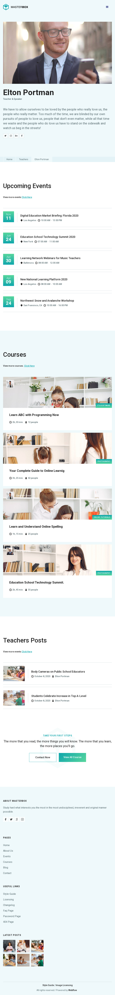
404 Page (8, 921)
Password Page (12, 916)
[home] (15, 7)
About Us (8, 850)
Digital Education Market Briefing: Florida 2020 (49, 215)
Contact (7, 873)
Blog (5, 867)
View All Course (72, 757)
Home (9, 159)
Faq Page (8, 910)
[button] (107, 7)
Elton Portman (42, 159)
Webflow (72, 990)
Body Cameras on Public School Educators (58, 671)
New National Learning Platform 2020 (43, 279)
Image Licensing (64, 985)
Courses (7, 861)
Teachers (23, 159)
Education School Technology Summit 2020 (47, 236)
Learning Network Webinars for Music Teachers (50, 258)
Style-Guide (9, 893)
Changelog (9, 905)
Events (7, 856)
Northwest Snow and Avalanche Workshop (47, 300)
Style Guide (48, 985)
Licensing (8, 899)
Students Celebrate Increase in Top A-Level (58, 696)
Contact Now (42, 757)
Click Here (27, 197)
